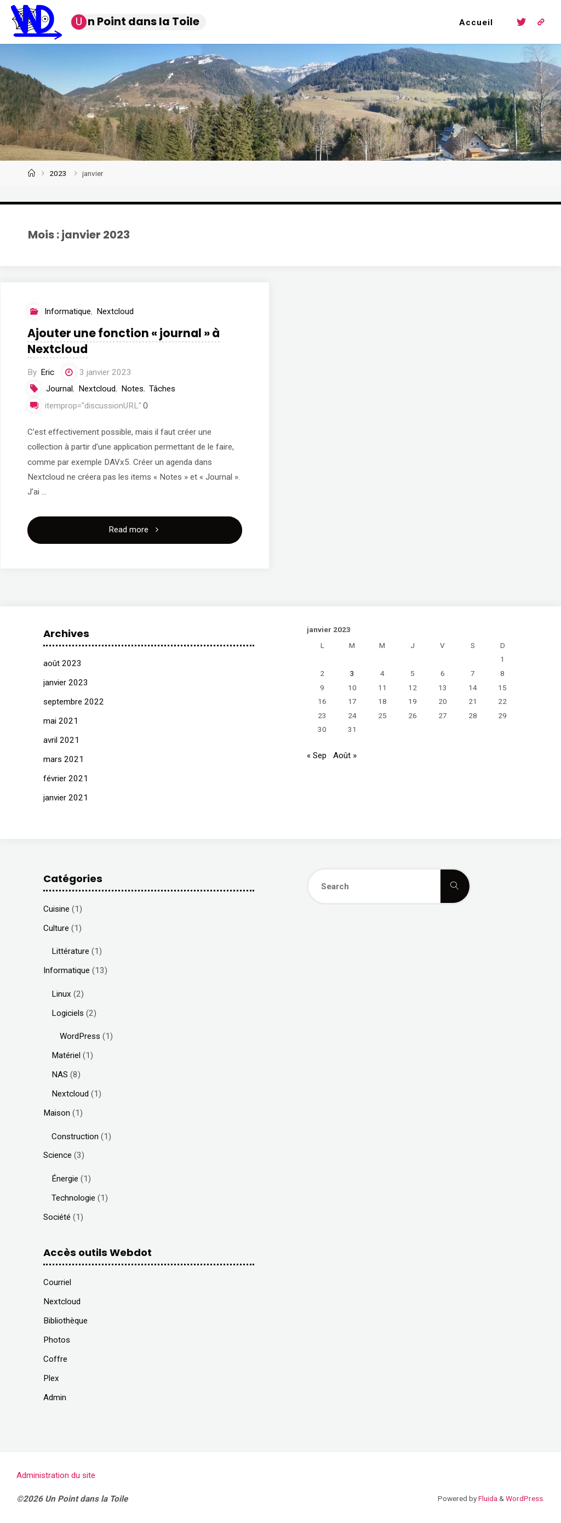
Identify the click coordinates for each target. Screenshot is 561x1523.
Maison (56, 1113)
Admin (54, 1397)
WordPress (80, 1036)
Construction (75, 1136)
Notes (132, 389)
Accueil (476, 22)
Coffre (55, 1359)
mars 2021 (63, 759)
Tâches (162, 389)
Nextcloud (115, 311)
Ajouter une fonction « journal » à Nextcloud (123, 341)
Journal (59, 389)
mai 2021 (60, 721)
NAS (59, 1074)
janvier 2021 (65, 798)
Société (57, 1217)
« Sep (317, 755)
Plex (51, 1378)
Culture (56, 928)
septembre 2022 (73, 702)
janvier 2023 (65, 682)
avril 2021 (61, 740)
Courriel (57, 1282)
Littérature (70, 951)
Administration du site (55, 1475)
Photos (56, 1340)
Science (57, 1155)
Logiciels (67, 1013)
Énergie (64, 1179)
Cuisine (56, 909)
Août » (345, 755)
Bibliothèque (65, 1321)
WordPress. (525, 1498)
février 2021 (65, 778)
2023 (58, 173)
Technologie (73, 1198)
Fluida (487, 1498)
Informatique (67, 311)
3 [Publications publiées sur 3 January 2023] (352, 673)
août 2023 (62, 663)
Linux (61, 994)
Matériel (66, 1055)
